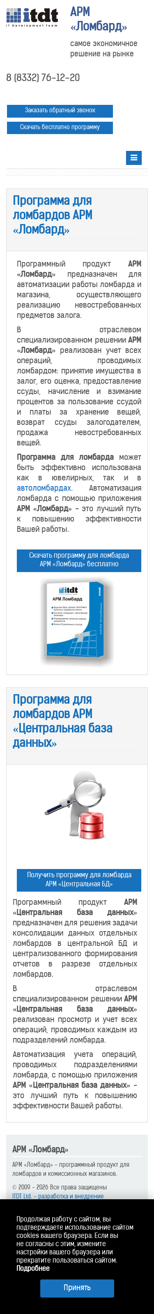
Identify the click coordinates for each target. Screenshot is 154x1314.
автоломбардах (44, 489)
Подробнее (33, 1269)
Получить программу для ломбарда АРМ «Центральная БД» (79, 880)
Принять (77, 1288)
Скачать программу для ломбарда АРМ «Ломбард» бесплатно (79, 560)
